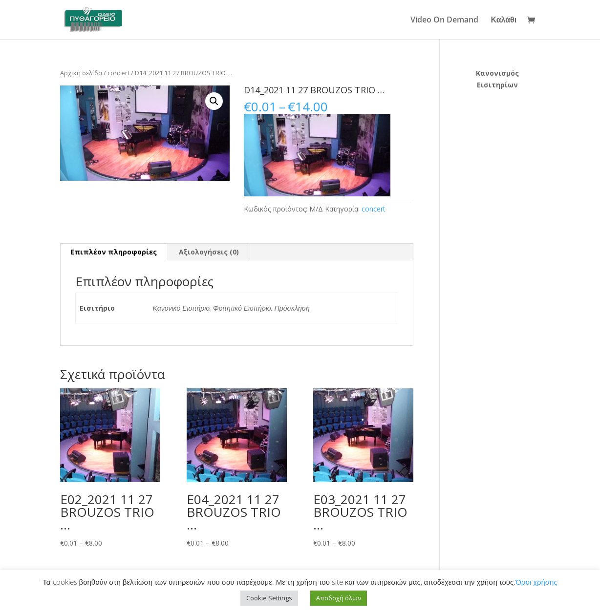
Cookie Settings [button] (269, 597)
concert (118, 72)
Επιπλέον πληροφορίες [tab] (113, 251)
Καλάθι (504, 20)
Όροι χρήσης (536, 582)
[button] (214, 101)
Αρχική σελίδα (81, 72)
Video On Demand (444, 20)
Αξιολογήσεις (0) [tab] (209, 251)
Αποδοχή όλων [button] (338, 597)
